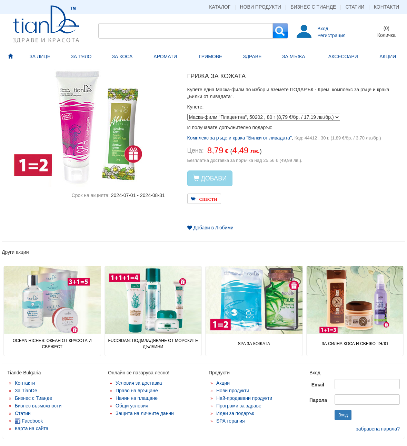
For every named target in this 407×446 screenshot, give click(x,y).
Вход (322, 28)
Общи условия (132, 405)
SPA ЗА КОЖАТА (254, 343)
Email (317, 384)
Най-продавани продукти (244, 398)
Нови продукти (260, 7)
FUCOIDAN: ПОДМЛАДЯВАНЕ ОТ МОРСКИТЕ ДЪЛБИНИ (153, 343)
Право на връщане (137, 390)
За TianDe (26, 390)
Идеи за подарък (235, 413)
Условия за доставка (139, 383)
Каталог (219, 7)
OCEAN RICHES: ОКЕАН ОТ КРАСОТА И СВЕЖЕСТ (52, 343)
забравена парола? (378, 429)
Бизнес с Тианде (313, 7)
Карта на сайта (31, 428)
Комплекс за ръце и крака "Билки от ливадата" (239, 138)
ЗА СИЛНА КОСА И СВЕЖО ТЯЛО (354, 343)
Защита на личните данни (145, 413)
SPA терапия (230, 421)
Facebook (29, 421)
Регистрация (331, 35)
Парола (318, 400)
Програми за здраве (238, 405)
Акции (223, 383)
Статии (355, 7)
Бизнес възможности (38, 405)
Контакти (386, 7)
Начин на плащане (137, 398)
